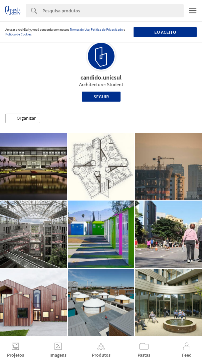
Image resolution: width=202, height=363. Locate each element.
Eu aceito (165, 32)
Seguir (101, 97)
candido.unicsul (101, 77)
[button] (22, 118)
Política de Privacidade (107, 29)
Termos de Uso (79, 29)
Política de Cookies (18, 34)
